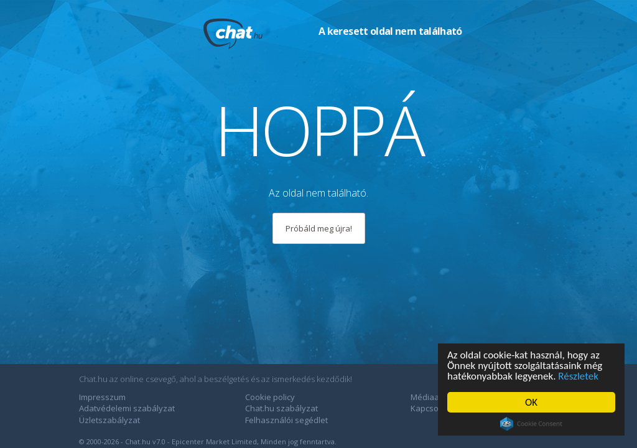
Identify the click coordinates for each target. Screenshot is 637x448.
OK (531, 402)
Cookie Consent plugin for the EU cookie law (531, 424)
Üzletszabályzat (109, 420)
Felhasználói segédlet (286, 420)
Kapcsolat (429, 408)
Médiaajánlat (435, 397)
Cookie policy (270, 397)
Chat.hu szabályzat (281, 408)
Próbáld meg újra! (319, 228)
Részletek (578, 376)
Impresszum (102, 397)
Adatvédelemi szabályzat (127, 408)
